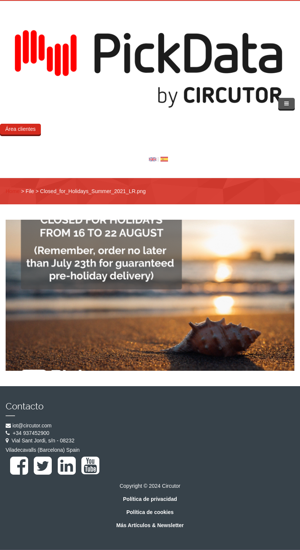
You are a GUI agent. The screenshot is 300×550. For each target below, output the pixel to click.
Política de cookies (150, 512)
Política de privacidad (150, 499)
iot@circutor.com (31, 426)
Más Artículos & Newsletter (150, 525)
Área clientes (20, 129)
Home (13, 191)
